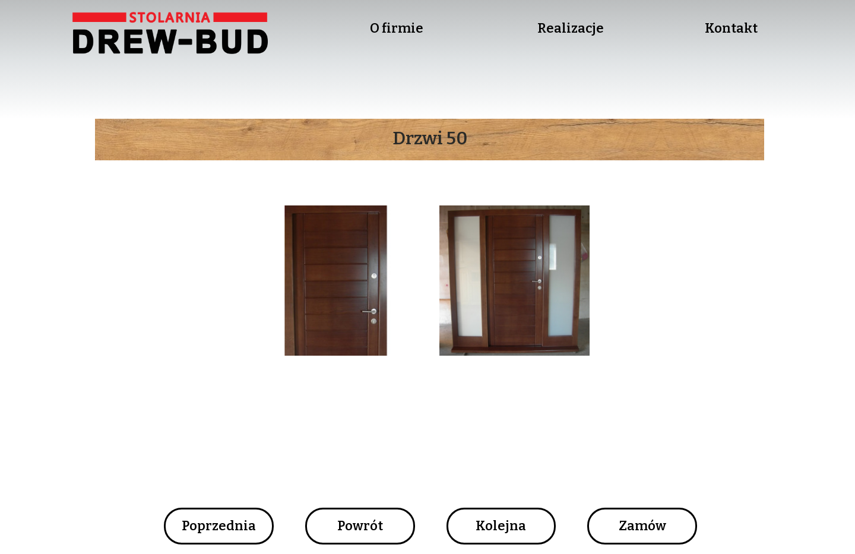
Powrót (360, 526)
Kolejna (501, 526)
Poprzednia (219, 526)
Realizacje (570, 28)
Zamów (642, 526)
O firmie (396, 28)
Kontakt (731, 28)
